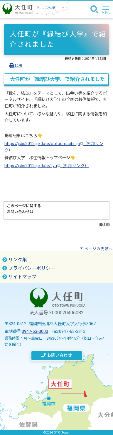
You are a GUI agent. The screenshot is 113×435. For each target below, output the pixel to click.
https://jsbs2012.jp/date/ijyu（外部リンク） (46, 165)
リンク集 (14, 260)
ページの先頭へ (98, 249)
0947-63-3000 (35, 331)
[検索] (94, 9)
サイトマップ (19, 277)
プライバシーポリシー (28, 268)
